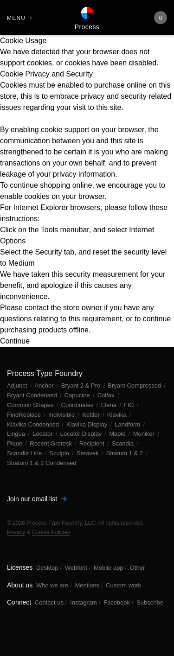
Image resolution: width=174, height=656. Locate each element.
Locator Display (81, 433)
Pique (15, 443)
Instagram (83, 602)
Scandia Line (25, 453)
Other (137, 567)
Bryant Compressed (135, 385)
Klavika (118, 414)
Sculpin (60, 453)
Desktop (47, 567)
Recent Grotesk (51, 443)
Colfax (106, 395)
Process (87, 27)
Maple (118, 433)
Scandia (123, 443)
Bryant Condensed (32, 395)
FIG (129, 404)
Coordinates (78, 404)
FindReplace (25, 414)
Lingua (17, 433)
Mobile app (108, 567)
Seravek (88, 453)
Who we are (52, 585)
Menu (16, 18)
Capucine (78, 395)
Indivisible (62, 414)
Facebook (116, 602)
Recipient (92, 443)
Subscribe (149, 602)
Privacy (16, 532)
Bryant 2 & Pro (81, 385)
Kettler (91, 414)
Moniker (144, 433)
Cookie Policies (51, 532)
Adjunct (18, 385)
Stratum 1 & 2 (125, 453)
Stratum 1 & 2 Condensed (42, 462)
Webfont (76, 567)
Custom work (123, 585)
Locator (43, 433)
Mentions (87, 585)
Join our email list (36, 499)
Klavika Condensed (34, 424)
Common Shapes (31, 404)
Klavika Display (87, 424)
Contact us (49, 602)
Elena (109, 404)
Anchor (44, 385)
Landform (128, 424)
